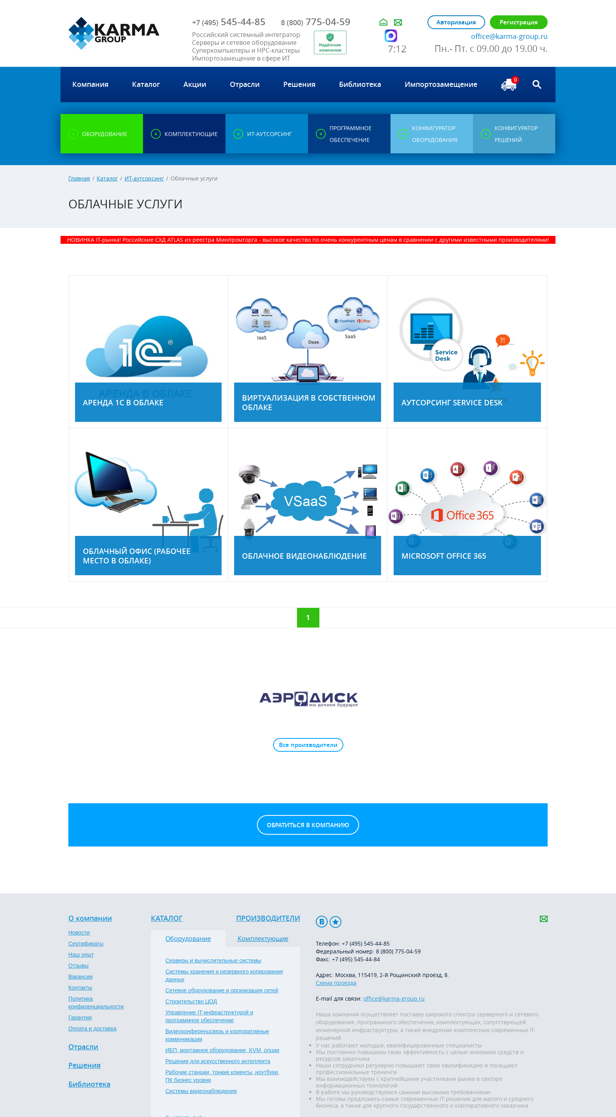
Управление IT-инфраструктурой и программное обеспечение (209, 1016)
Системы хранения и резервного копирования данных (224, 975)
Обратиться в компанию (308, 825)
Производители (268, 918)
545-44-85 (229, 21)
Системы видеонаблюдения (201, 1091)
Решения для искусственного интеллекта (217, 1061)
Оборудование (188, 938)
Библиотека (89, 1084)
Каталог (107, 178)
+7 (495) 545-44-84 (356, 959)
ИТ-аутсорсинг (144, 178)
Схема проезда (336, 982)
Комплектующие (263, 938)
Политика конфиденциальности (96, 1003)
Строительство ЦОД (191, 1001)
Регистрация (519, 22)
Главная (79, 178)
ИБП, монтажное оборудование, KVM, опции (222, 1050)
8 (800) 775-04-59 (398, 951)
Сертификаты (85, 943)
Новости (79, 932)
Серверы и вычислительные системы (213, 960)
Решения (84, 1065)
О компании (90, 918)
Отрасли (83, 1047)
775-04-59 (315, 21)
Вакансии (80, 976)
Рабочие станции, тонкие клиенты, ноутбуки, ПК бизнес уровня (222, 1076)
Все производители (308, 745)
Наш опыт (81, 954)
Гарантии (80, 1017)
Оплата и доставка (92, 1028)
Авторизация (456, 22)
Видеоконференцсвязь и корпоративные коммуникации (217, 1035)
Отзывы (78, 965)
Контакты (80, 988)
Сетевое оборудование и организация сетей (221, 990)
